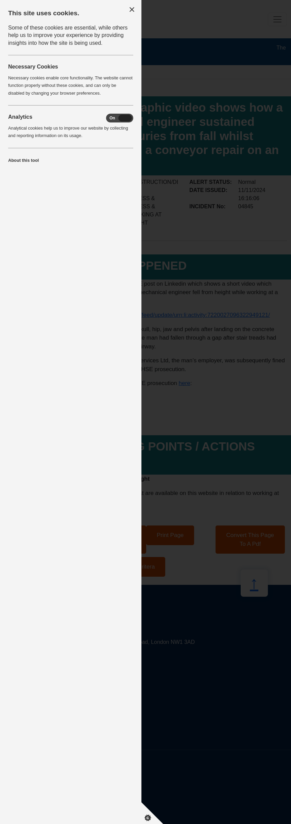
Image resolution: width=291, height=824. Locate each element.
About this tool (23, 160)
